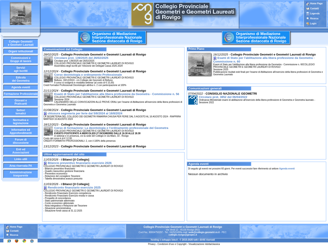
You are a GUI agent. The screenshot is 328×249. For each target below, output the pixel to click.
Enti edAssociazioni (20, 151)
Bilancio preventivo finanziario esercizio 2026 (80, 163)
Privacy (152, 244)
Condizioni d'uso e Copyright (172, 244)
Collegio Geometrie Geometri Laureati (21, 43)
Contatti (314, 8)
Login (313, 23)
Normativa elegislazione (21, 121)
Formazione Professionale (21, 94)
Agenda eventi (20, 87)
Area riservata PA (20, 165)
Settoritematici (20, 112)
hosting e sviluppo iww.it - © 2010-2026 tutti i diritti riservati (183, 240)
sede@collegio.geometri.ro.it (204, 232)
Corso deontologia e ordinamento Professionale (88, 74)
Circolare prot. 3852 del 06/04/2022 (223, 97)
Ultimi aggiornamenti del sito (64, 154)
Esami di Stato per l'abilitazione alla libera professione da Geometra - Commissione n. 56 (116, 94)
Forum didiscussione (20, 141)
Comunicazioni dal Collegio (63, 49)
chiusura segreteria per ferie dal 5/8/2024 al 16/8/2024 (85, 113)
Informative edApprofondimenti (21, 131)
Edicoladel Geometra (21, 79)
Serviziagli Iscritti (21, 69)
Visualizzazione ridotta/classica (204, 244)
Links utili (20, 159)
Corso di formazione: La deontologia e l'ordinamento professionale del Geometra (111, 128)
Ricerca (314, 18)
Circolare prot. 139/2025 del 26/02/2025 (81, 58)
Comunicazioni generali (205, 88)
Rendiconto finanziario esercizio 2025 (74, 187)
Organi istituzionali (20, 51)
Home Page (314, 3)
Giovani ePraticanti (21, 102)
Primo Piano (196, 48)
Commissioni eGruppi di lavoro (20, 59)
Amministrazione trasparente (21, 174)
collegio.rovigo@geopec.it (183, 235)
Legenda (315, 13)
